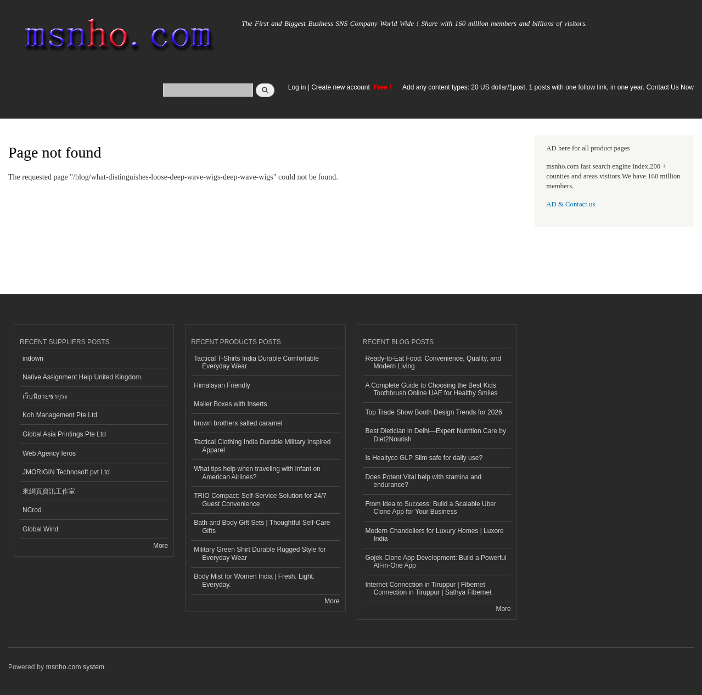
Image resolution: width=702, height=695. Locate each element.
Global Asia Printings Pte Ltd (64, 434)
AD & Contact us (570, 204)
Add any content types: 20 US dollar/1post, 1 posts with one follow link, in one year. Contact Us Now (548, 87)
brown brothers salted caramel (238, 423)
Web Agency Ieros (49, 453)
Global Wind (40, 529)
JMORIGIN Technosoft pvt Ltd (66, 472)
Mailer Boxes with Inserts (230, 404)
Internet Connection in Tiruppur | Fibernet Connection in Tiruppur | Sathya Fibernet (429, 588)
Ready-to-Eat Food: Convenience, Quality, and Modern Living (434, 362)
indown (33, 358)
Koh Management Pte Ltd (60, 415)
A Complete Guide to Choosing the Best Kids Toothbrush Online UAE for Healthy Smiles (432, 389)
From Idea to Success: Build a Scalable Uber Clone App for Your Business (431, 507)
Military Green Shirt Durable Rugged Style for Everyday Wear (259, 553)
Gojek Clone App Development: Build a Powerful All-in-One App (436, 561)
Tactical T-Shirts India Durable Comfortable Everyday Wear (256, 362)
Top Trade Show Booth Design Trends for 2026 (434, 412)
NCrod (32, 510)
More (160, 546)
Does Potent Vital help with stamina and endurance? (424, 481)
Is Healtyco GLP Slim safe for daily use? (424, 458)
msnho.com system (75, 667)
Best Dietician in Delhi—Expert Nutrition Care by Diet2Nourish (436, 434)
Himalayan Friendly (222, 385)
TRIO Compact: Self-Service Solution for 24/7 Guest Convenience (260, 499)
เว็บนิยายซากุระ (45, 396)
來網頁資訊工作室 (49, 491)
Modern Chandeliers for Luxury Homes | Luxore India (435, 534)
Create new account (341, 87)
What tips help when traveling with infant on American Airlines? (257, 472)
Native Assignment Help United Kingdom (82, 377)
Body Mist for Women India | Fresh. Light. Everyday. (254, 580)
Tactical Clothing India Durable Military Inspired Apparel (262, 445)
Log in (297, 87)
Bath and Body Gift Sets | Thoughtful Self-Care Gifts (262, 526)
